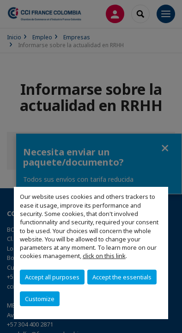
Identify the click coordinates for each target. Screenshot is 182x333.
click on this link (104, 256)
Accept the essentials (122, 277)
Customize (40, 299)
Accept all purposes (52, 277)
